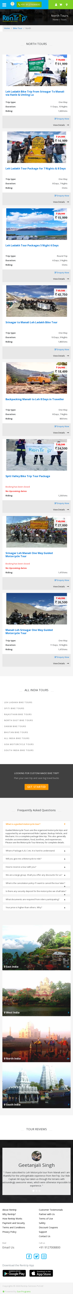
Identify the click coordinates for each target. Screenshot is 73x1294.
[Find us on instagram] (43, 1256)
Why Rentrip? (9, 1214)
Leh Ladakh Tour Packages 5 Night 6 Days (32, 245)
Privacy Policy (9, 1231)
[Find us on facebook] (29, 1256)
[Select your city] (67, 4)
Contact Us (44, 1236)
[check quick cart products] (61, 4)
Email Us (8, 1247)
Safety (42, 1222)
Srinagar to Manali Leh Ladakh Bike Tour (31, 322)
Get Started (36, 787)
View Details (61, 125)
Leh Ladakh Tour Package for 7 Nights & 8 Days (36, 168)
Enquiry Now (61, 118)
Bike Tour (17, 28)
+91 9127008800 (49, 1247)
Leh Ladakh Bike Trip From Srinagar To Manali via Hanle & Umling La (35, 93)
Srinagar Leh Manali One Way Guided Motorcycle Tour (29, 554)
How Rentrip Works (12, 1218)
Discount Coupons (48, 1227)
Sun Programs (24, 1291)
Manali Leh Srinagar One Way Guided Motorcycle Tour (29, 631)
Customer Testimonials (51, 1209)
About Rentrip (9, 1209)
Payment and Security (13, 1222)
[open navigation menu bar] (4, 4)
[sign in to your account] (56, 4)
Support (43, 1231)
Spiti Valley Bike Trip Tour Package (28, 476)
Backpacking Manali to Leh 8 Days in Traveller (35, 399)
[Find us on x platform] (36, 1256)
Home (56, 19)
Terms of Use (46, 1218)
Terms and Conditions (13, 1227)
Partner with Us (47, 1214)
